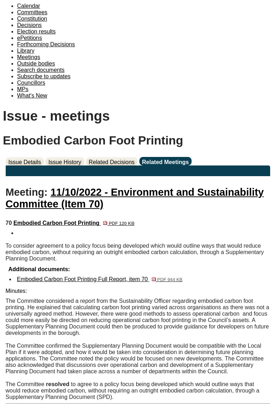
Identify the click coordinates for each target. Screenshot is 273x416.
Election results (36, 31)
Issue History (64, 162)
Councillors (31, 83)
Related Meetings (165, 162)
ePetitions (29, 38)
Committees (32, 12)
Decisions (29, 25)
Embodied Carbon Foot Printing (74, 223)
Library (25, 51)
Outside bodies (36, 63)
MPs (22, 89)
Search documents (40, 70)
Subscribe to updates (43, 76)
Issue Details (25, 162)
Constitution (32, 19)
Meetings (28, 57)
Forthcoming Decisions (46, 44)
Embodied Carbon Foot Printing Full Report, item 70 (100, 279)
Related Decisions (112, 162)
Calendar (28, 6)
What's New (32, 96)
